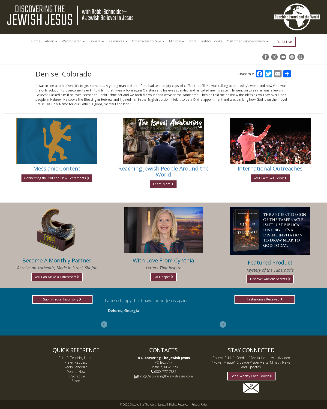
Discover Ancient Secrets (270, 279)
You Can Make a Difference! (56, 277)
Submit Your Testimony (62, 299)
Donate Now (75, 371)
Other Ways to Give (148, 41)
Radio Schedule (75, 367)
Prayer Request (76, 362)
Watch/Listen (73, 41)
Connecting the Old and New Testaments (56, 178)
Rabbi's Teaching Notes (76, 358)
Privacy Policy (199, 404)
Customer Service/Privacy (247, 41)
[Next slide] (223, 324)
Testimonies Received (265, 299)
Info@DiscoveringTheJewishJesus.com (165, 376)
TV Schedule (76, 376)
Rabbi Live (284, 41)
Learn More (163, 184)
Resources (117, 41)
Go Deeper (163, 277)
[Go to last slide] (104, 324)
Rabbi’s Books (211, 41)
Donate (96, 41)
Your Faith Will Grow (270, 178)
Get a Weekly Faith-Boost (251, 376)
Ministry (176, 41)
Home (35, 41)
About (51, 41)
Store (193, 41)
